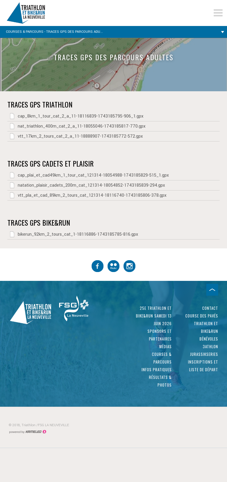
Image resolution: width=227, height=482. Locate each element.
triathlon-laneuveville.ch (43, 13)
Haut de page (212, 290)
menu (218, 13)
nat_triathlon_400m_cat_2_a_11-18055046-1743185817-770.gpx (76, 126)
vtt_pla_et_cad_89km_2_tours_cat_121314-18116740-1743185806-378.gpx (86, 195)
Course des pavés (201, 316)
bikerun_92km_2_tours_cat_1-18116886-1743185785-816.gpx (72, 234)
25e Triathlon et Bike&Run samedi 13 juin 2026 (154, 315)
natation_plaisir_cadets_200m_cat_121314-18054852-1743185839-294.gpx (86, 185)
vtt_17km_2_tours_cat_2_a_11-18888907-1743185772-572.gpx (75, 136)
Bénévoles (209, 339)
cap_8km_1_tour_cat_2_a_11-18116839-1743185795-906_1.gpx (75, 116)
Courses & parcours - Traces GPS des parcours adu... (113, 32)
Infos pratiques (157, 369)
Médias (165, 346)
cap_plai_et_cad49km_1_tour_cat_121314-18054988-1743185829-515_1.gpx (88, 175)
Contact (210, 308)
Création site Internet (27, 432)
